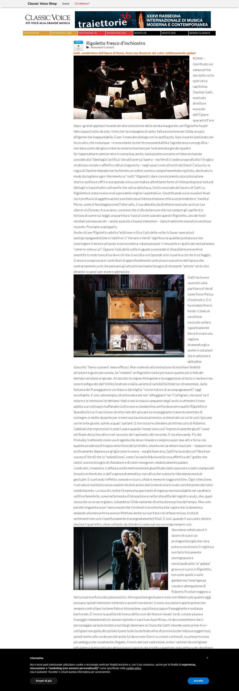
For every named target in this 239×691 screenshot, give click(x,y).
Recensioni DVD (116, 33)
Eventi (65, 3)
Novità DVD (169, 33)
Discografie (31, 33)
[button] (207, 658)
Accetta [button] (198, 680)
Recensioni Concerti (102, 47)
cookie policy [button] (133, 668)
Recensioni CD (88, 33)
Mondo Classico (200, 33)
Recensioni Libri (61, 33)
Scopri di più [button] (44, 680)
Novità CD (140, 33)
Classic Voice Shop (42, 3)
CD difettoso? (82, 3)
